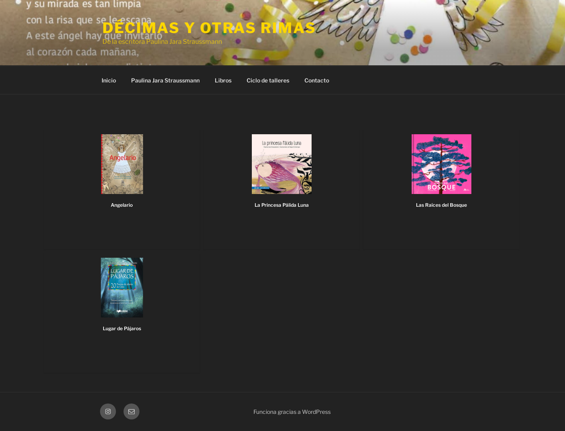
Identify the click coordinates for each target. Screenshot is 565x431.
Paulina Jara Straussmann (165, 80)
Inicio (109, 80)
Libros (223, 80)
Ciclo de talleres (268, 80)
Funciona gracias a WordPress (292, 411)
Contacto (316, 80)
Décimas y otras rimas (209, 28)
